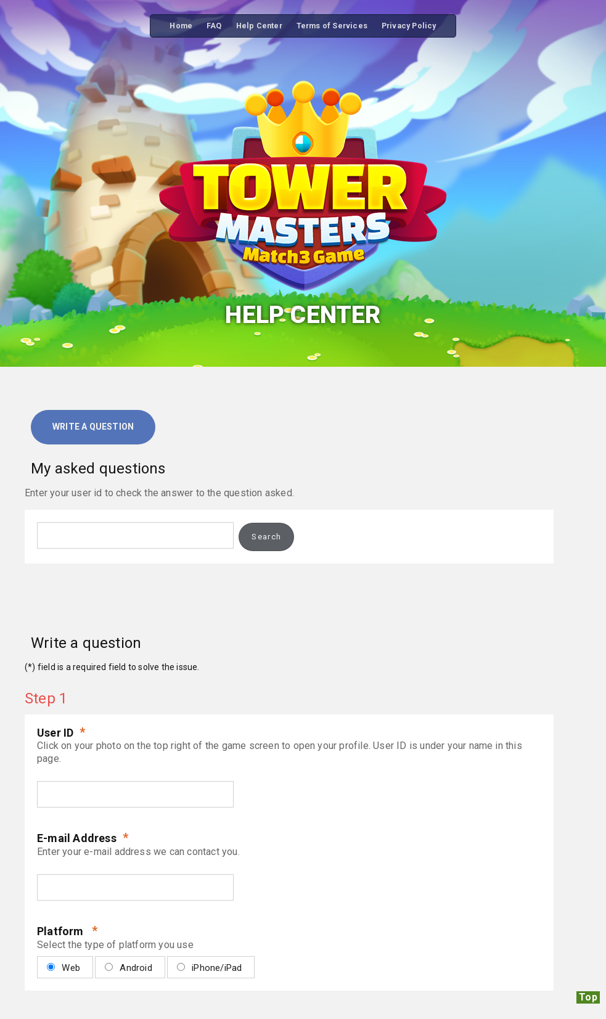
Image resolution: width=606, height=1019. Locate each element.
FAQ (214, 25)
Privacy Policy (409, 25)
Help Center (259, 25)
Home (181, 25)
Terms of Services (332, 25)
